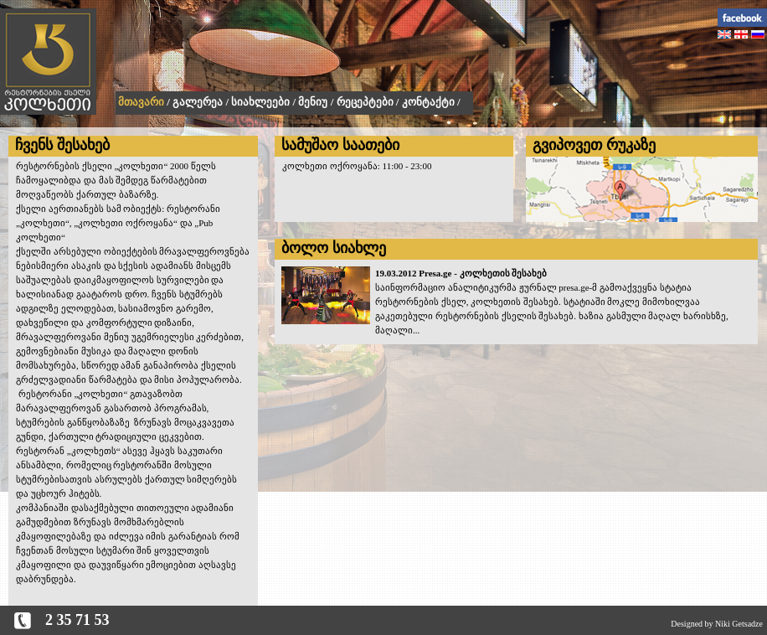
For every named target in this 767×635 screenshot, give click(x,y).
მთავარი (141, 102)
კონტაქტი (428, 102)
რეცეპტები (365, 102)
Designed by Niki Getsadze (717, 623)
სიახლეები (260, 102)
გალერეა (197, 102)
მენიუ (312, 102)
